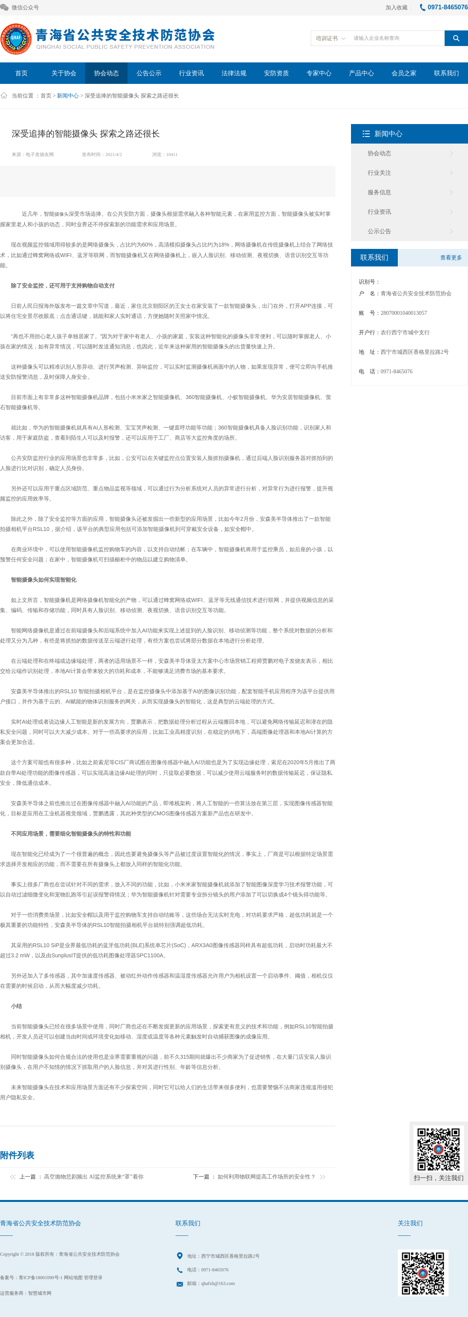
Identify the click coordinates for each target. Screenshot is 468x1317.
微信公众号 (19, 8)
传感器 (170, 762)
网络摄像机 (248, 245)
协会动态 (106, 73)
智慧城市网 (39, 1293)
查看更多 (451, 258)
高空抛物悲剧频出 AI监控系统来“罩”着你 (94, 1177)
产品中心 (361, 73)
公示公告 (379, 231)
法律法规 (234, 73)
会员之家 (404, 73)
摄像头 (62, 214)
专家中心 (319, 73)
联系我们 (446, 73)
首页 (21, 73)
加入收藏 (397, 8)
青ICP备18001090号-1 (41, 1277)
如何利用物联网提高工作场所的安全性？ (267, 1177)
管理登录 (93, 1277)
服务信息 (379, 192)
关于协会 (63, 73)
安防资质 (276, 73)
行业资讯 (191, 73)
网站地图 (73, 1277)
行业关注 (379, 173)
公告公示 (148, 73)
